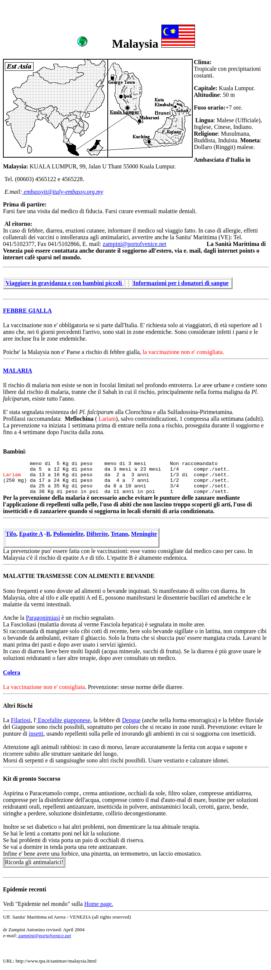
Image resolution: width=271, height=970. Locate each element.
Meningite (144, 534)
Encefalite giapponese (64, 720)
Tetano (119, 534)
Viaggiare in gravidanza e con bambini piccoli (64, 283)
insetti (36, 733)
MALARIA (17, 370)
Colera (11, 672)
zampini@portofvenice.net (135, 244)
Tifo (11, 534)
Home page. (98, 904)
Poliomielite (68, 534)
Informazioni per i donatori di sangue (181, 283)
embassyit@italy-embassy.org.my (62, 192)
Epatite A (31, 534)
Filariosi (21, 720)
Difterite (97, 534)
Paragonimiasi (43, 617)
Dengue (131, 720)
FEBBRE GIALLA (27, 310)
